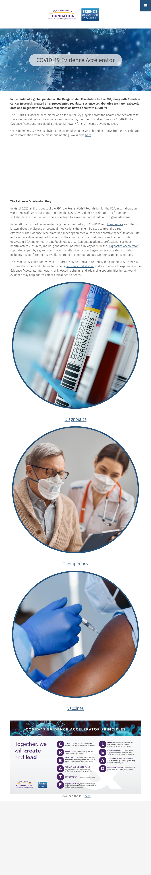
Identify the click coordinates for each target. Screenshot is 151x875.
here (88, 796)
